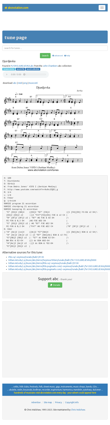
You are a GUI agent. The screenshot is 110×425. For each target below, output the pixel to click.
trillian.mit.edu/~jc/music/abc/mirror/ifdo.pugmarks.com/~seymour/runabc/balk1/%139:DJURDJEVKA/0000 (59, 269)
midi (20, 83)
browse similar (8, 69)
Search (45, 55)
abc (15, 83)
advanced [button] (57, 56)
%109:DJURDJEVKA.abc (22, 66)
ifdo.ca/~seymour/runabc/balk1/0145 (26, 257)
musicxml (33, 83)
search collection (33, 69)
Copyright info (72, 402)
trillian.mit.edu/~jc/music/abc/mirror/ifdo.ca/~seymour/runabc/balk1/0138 (43, 263)
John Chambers (50, 66)
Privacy (58, 402)
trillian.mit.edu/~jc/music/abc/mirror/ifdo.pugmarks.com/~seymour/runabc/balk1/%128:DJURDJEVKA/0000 (59, 266)
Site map (48, 402)
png (25, 83)
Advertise (36, 402)
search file (20, 69)
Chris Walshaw (78, 409)
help (67, 56)
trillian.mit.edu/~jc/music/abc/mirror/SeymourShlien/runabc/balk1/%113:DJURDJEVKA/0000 (52, 260)
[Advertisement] (55, 22)
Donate (55, 285)
